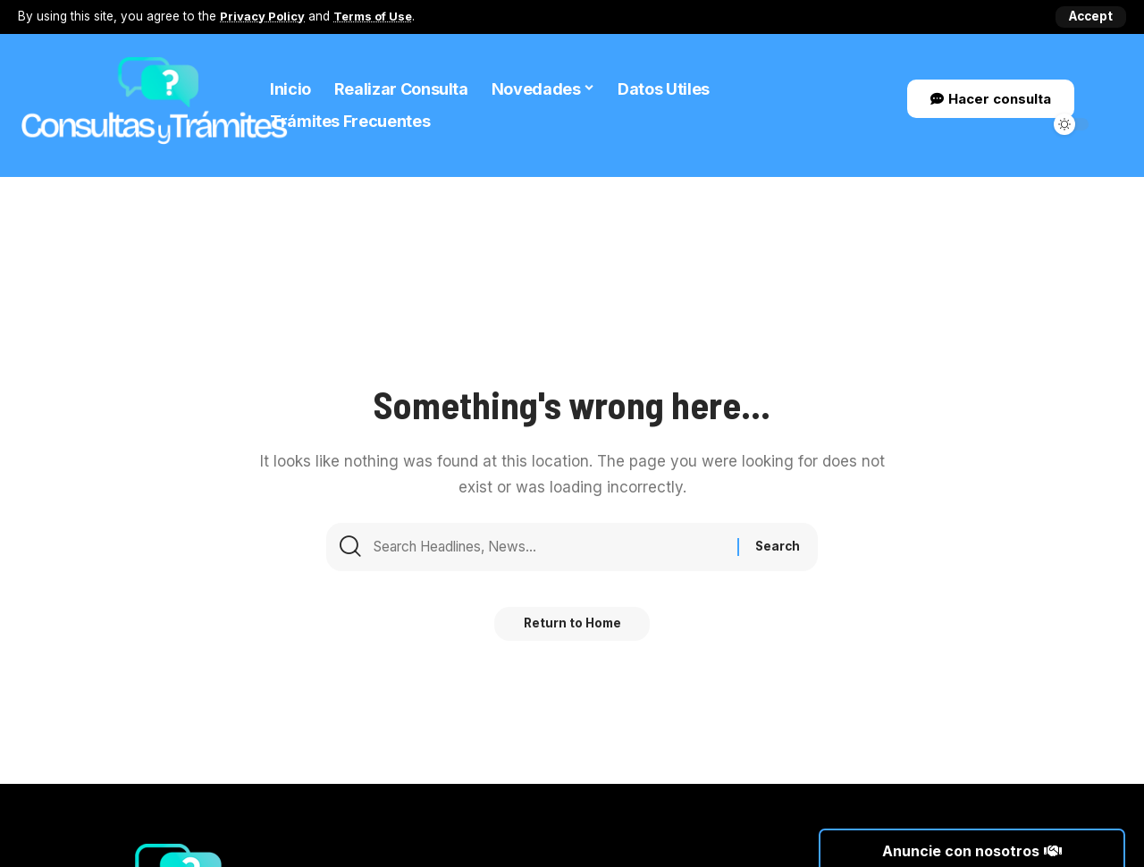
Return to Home (572, 630)
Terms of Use (376, 16)
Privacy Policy (263, 16)
